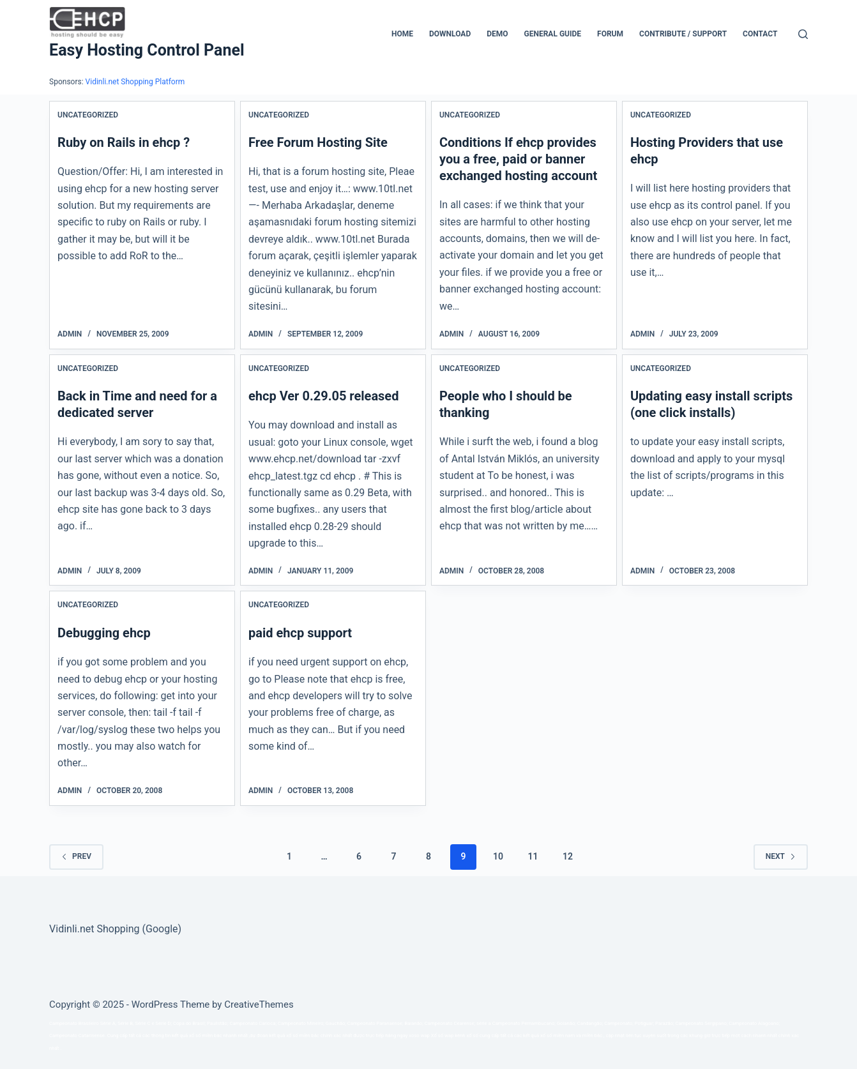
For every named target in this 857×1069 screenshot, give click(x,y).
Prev (76, 856)
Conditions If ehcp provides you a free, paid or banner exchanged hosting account (518, 159)
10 (498, 856)
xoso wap (419, 1035)
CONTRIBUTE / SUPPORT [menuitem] (683, 33)
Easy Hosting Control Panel (146, 50)
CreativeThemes (259, 1004)
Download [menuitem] (450, 33)
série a (483, 1023)
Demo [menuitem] (497, 33)
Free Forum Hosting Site (318, 142)
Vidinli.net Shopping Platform (135, 81)
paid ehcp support (300, 633)
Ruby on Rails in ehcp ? (123, 142)
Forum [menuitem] (610, 33)
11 (532, 856)
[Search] (803, 34)
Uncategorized (87, 114)
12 (568, 856)
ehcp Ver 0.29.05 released (323, 396)
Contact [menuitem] (760, 33)
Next (781, 856)
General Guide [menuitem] (553, 33)
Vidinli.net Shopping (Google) (115, 929)
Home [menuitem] (402, 33)
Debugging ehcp (104, 633)
